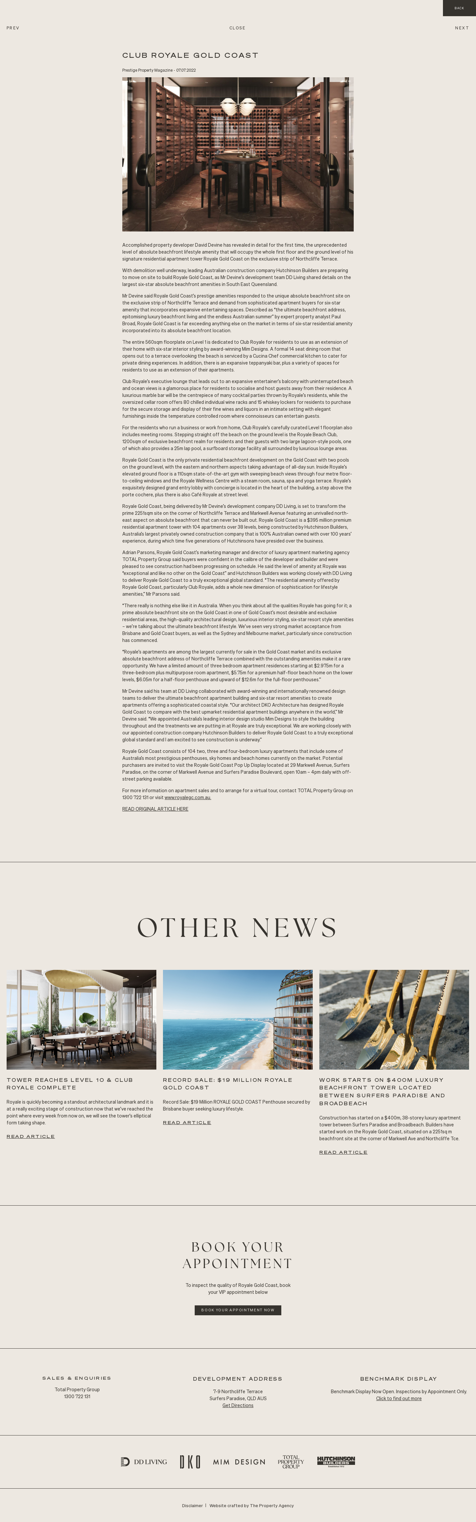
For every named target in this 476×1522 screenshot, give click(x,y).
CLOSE (237, 27)
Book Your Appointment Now (237, 1310)
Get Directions (238, 1405)
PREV (13, 27)
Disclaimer (192, 1505)
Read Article (31, 1136)
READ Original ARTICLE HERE (155, 809)
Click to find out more (399, 1398)
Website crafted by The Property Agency (252, 1505)
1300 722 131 (77, 1396)
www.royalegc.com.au (187, 797)
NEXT (462, 27)
